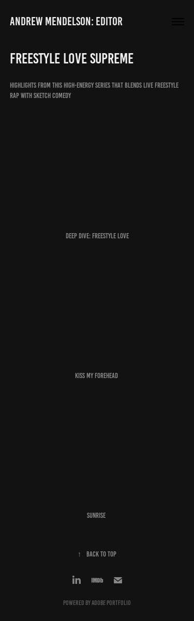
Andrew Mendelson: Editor (66, 21)
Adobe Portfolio (111, 603)
